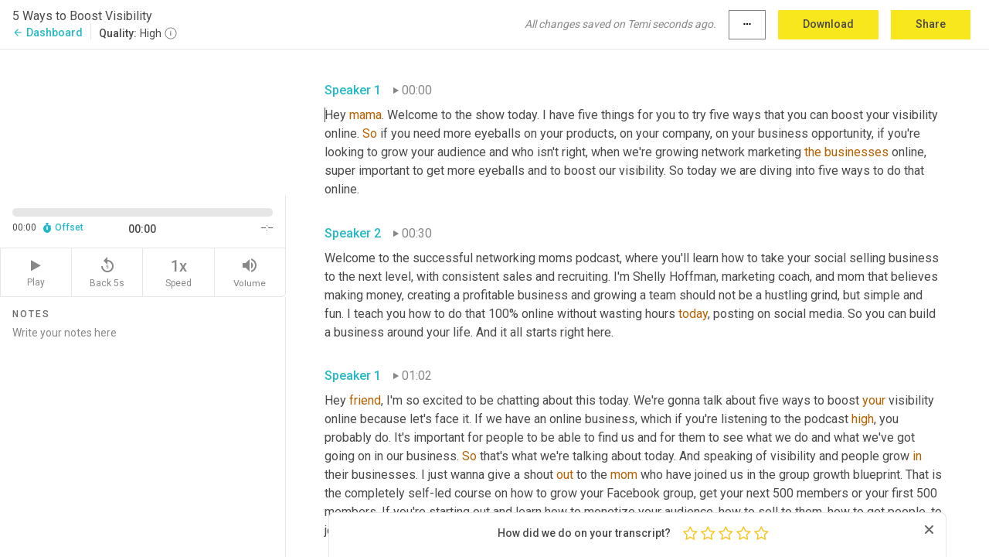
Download (828, 24)
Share (931, 24)
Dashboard (47, 32)
